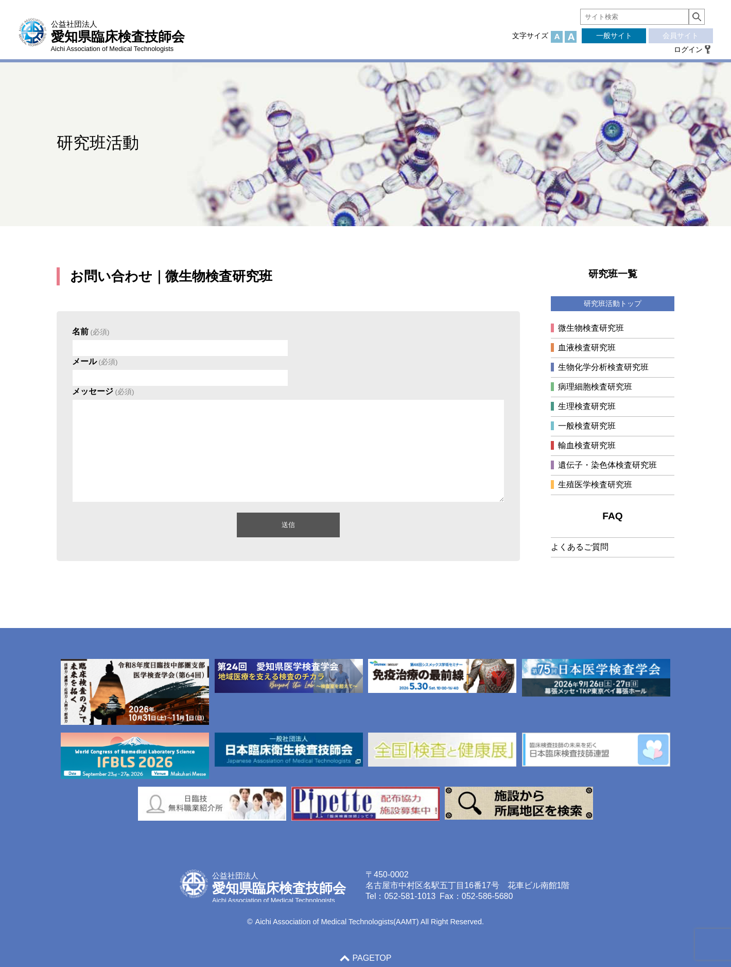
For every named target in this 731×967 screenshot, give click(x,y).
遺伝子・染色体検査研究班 (607, 465)
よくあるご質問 (579, 546)
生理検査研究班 (587, 406)
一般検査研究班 (587, 425)
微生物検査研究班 (591, 328)
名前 (90, 331)
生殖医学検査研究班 (595, 484)
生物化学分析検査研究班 (603, 367)
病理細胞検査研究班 (595, 386)
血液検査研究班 (587, 347)
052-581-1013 (410, 896)
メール (94, 361)
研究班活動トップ (612, 303)
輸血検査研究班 (587, 445)
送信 (288, 525)
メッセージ (103, 391)
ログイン (688, 49)
